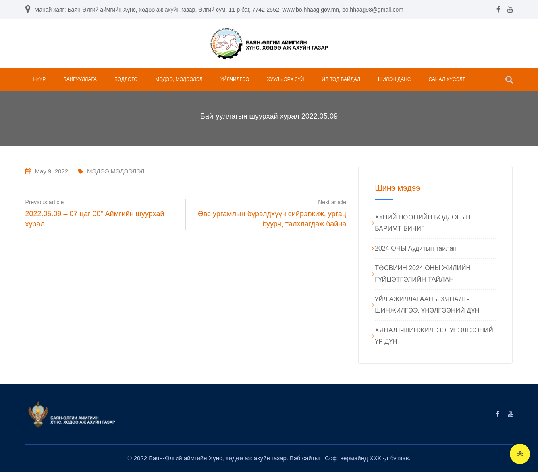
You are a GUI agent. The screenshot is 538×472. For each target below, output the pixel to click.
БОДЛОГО (125, 79)
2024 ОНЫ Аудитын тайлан (416, 248)
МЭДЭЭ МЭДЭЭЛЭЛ (116, 171)
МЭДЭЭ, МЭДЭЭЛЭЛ (178, 79)
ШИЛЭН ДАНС (394, 79)
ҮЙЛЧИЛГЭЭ (234, 79)
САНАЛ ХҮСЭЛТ (446, 79)
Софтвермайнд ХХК (354, 458)
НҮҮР (39, 79)
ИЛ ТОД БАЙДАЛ (341, 79)
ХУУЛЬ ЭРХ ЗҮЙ (285, 79)
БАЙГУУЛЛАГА (80, 79)
